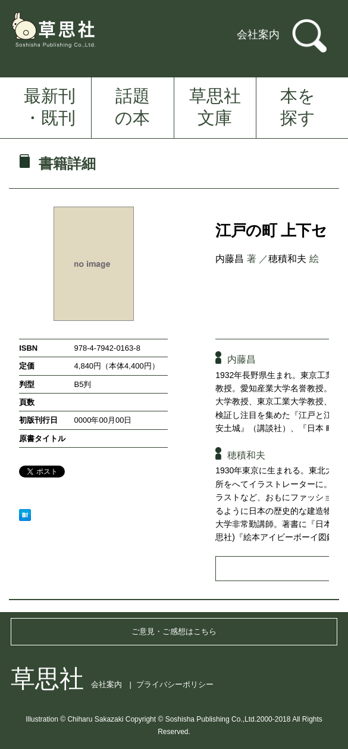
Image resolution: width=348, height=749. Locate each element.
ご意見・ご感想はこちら (174, 631)
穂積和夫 (287, 259)
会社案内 (258, 34)
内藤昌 (229, 259)
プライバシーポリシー (175, 684)
